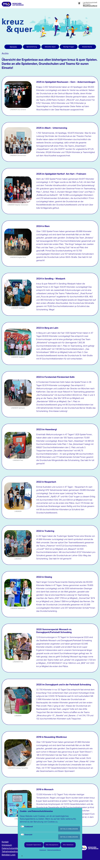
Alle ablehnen (68, 845)
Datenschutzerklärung (12, 848)
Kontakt (5, 842)
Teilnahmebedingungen (12, 851)
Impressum (7, 845)
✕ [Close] (22, 856)
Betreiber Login (8, 854)
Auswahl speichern (33, 845)
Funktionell (29, 826)
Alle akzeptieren (52, 845)
